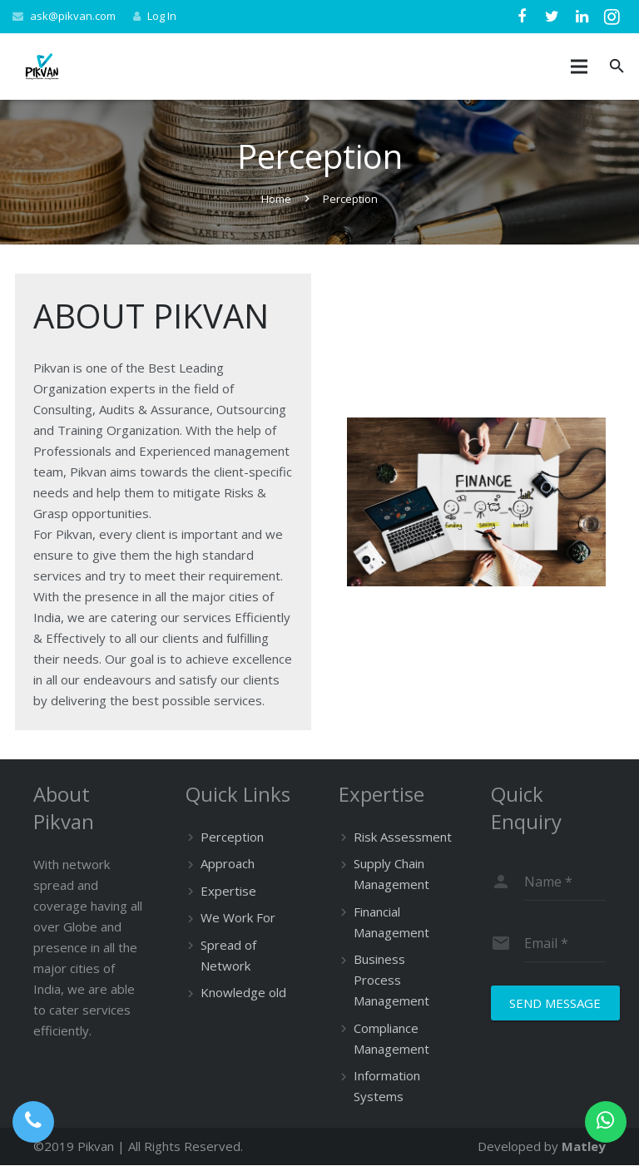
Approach (228, 863)
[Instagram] (612, 17)
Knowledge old (243, 992)
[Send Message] (555, 1003)
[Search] (617, 66)
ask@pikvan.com (73, 15)
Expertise (228, 890)
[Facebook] (522, 17)
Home (276, 198)
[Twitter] (552, 17)
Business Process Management (391, 980)
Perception (232, 836)
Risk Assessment (403, 836)
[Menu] (579, 66)
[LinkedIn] (582, 17)
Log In (161, 15)
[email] (565, 943)
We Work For (238, 917)
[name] (565, 881)
